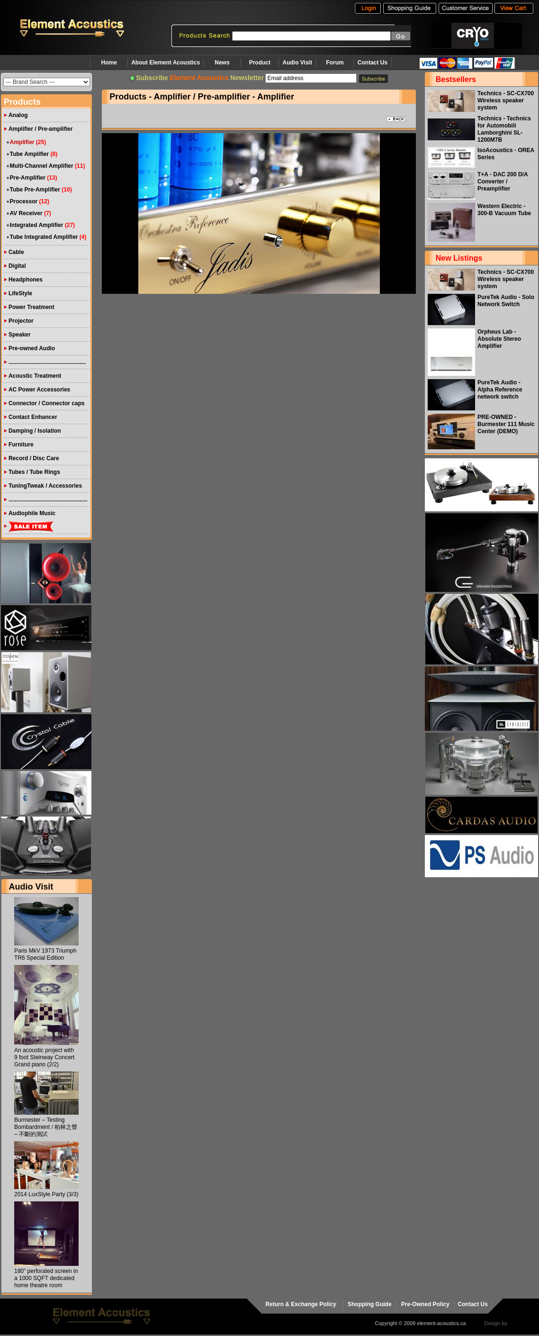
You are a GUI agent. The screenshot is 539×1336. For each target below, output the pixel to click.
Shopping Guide (370, 1304)
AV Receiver (25, 213)
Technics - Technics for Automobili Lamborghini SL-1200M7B (504, 129)
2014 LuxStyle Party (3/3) (46, 1194)
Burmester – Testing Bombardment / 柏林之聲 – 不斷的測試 (45, 1127)
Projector (21, 321)
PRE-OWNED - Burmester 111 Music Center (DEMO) (506, 424)
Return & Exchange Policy (300, 1304)
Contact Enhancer (33, 417)
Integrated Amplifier (36, 225)
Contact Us (372, 62)
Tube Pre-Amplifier (34, 189)
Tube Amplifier (29, 154)
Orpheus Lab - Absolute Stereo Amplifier (499, 338)
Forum (334, 62)
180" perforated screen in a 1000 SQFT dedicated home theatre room (46, 1278)
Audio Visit (297, 62)
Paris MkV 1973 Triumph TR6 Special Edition (45, 954)
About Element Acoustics (165, 62)
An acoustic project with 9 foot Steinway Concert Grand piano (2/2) (44, 1057)
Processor (23, 201)
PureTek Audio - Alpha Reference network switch (499, 389)
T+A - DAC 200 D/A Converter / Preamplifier (502, 181)
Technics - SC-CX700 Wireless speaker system (505, 100)
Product (259, 62)
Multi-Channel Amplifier (41, 166)
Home (109, 62)
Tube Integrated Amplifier (43, 237)
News (222, 62)
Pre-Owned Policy (425, 1304)
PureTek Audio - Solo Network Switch (505, 301)
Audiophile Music (32, 513)
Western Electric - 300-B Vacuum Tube (504, 210)
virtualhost (520, 1323)
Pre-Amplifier (27, 177)
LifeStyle (20, 293)
